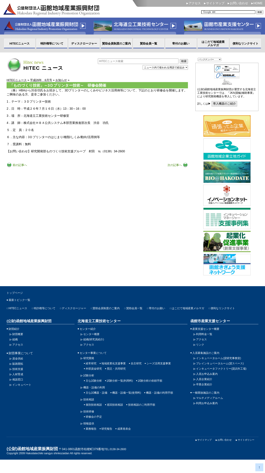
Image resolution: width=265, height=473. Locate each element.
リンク (200, 353)
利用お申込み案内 (208, 414)
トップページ (17, 293)
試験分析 (89, 385)
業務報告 (92, 441)
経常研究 (92, 372)
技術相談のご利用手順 (147, 416)
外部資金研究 (95, 378)
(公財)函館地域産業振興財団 (28, 328)
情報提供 (89, 436)
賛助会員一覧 (147, 309)
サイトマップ (215, 3)
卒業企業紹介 (205, 395)
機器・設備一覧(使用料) (131, 403)
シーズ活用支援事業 (166, 372)
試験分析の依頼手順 (157, 391)
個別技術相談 (95, 416)
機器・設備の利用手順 (167, 403)
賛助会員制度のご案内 (116, 309)
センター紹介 (89, 336)
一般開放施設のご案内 (207, 403)
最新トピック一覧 (21, 301)
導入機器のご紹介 (225, 104)
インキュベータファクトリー (224, 378)
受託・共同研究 (119, 378)
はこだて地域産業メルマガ (205, 309)
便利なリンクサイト (22, 315)
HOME (258, 3)
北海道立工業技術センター (98, 328)
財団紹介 (15, 336)
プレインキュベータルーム (223, 372)
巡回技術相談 (118, 416)
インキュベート (23, 395)
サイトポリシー (244, 453)
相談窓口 (18, 389)
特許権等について (48, 309)
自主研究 (141, 372)
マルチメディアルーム (211, 409)
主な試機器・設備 (98, 403)
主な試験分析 (95, 391)
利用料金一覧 (205, 341)
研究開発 (89, 367)
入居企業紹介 (205, 389)
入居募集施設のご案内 (207, 361)
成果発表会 (127, 441)
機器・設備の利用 (95, 398)
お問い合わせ (239, 3)
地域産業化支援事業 (116, 372)
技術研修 (89, 423)
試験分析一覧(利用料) (123, 391)
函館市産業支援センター (209, 328)
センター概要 (92, 341)
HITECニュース (19, 309)
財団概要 (18, 341)
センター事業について (95, 361)
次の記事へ (175, 165)
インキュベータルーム (221, 367)
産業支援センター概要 (207, 336)
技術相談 (89, 410)
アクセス (195, 3)
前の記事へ (20, 165)
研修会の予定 (95, 429)
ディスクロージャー (80, 309)
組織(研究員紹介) (95, 347)
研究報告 (109, 441)
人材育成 (18, 384)
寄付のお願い (172, 309)
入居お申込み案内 (208, 384)
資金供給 (18, 367)
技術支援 (18, 378)
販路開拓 (18, 372)
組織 (15, 347)
